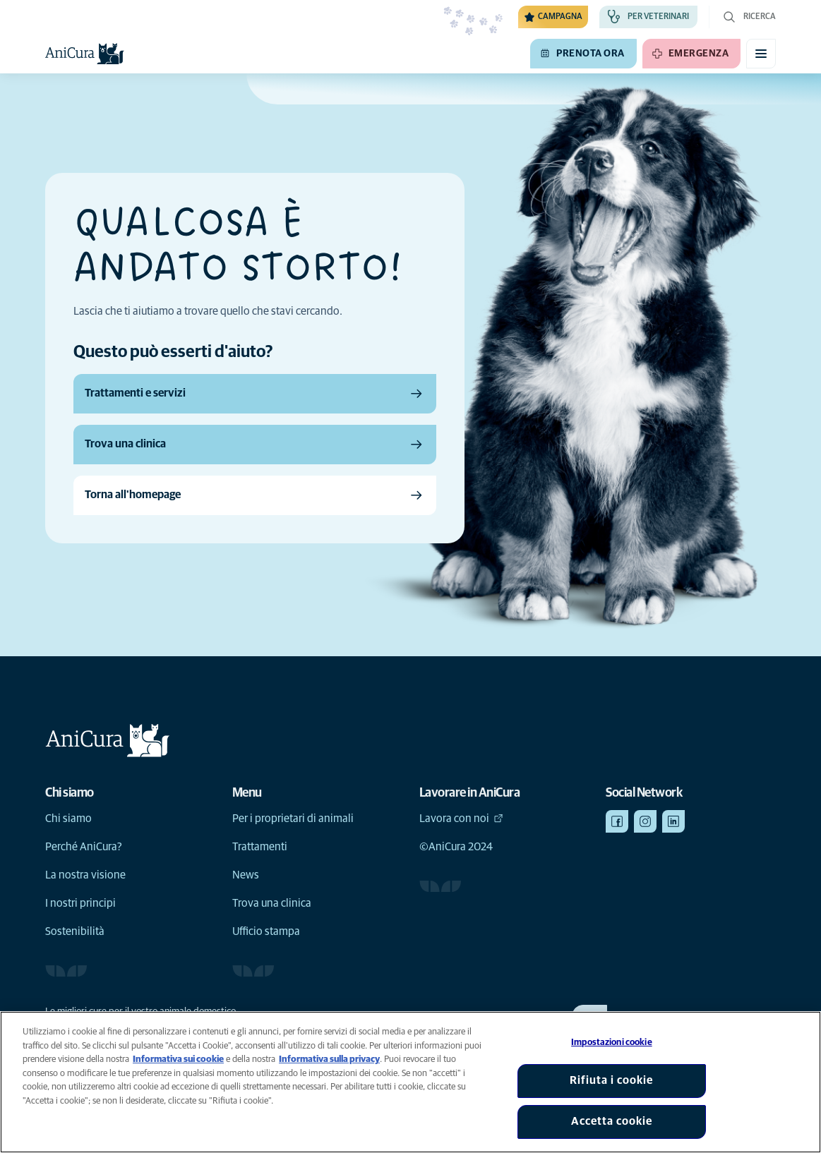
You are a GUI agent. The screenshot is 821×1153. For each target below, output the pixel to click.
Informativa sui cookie (178, 1059)
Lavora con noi (461, 818)
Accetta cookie (611, 1121)
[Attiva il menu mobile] (761, 53)
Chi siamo (68, 818)
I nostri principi (80, 903)
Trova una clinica (271, 903)
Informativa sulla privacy (329, 1059)
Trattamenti (259, 846)
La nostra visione (85, 875)
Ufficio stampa (266, 931)
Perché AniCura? (83, 846)
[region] (410, 1082)
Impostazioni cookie (611, 1042)
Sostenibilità (74, 931)
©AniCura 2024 (456, 846)
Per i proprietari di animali (293, 818)
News (245, 875)
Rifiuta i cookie (611, 1080)
